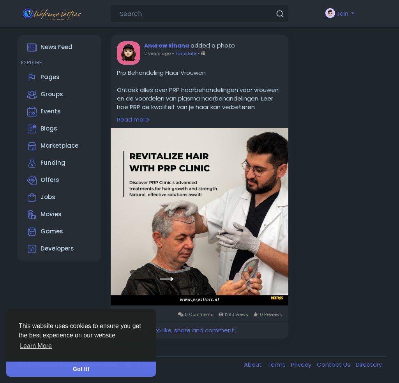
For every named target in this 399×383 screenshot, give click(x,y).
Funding (46, 163)
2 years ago (157, 53)
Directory (369, 364)
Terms (277, 364)
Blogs (42, 129)
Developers (50, 249)
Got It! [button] (81, 369)
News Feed (49, 47)
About (253, 364)
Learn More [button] (36, 345)
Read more (133, 119)
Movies (44, 214)
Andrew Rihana (166, 45)
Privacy (302, 364)
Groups (45, 94)
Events (44, 111)
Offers (43, 180)
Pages (43, 77)
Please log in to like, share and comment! (176, 330)
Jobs (41, 197)
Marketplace (52, 146)
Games (45, 232)
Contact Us (334, 364)
